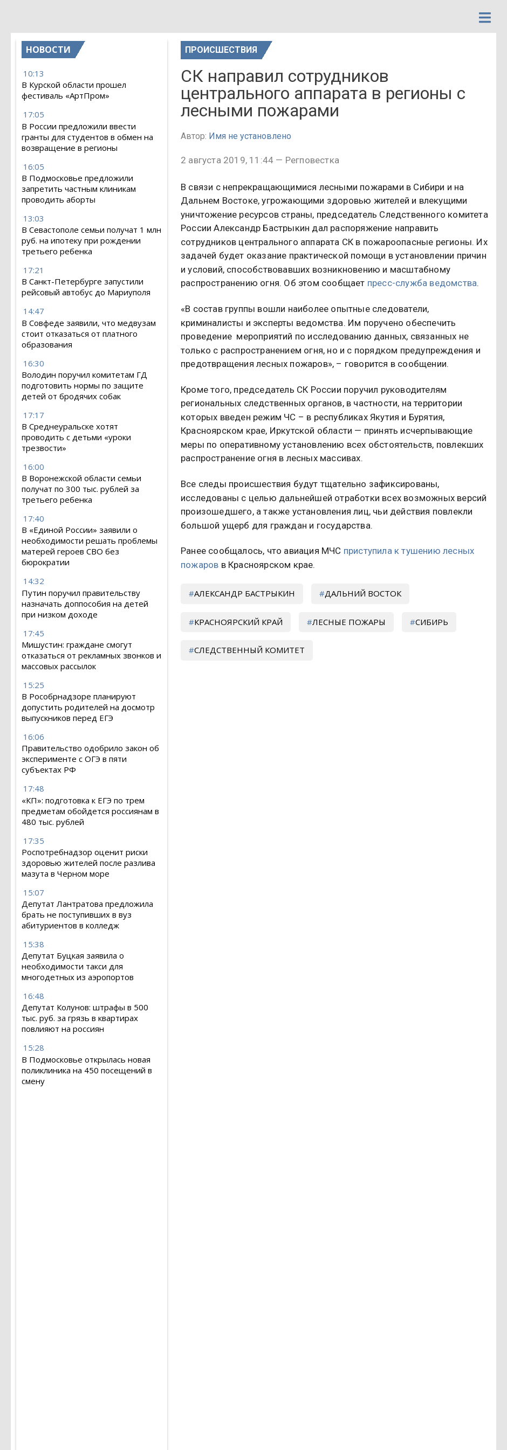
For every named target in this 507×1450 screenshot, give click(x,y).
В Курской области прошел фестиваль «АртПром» (74, 90)
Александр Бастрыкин (244, 593)
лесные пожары (349, 621)
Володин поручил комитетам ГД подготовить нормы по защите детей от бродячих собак (84, 385)
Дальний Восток (363, 593)
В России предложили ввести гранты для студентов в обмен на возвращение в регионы (87, 137)
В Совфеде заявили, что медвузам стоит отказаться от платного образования (89, 333)
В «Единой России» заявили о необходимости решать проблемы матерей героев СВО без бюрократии (89, 545)
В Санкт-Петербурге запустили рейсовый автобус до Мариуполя (86, 286)
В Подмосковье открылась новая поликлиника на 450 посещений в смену (87, 1070)
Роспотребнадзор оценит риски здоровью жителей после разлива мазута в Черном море (88, 863)
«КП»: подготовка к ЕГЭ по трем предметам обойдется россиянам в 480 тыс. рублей (90, 811)
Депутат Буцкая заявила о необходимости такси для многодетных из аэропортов (78, 966)
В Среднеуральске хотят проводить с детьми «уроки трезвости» (76, 437)
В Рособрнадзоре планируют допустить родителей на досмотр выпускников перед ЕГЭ (88, 707)
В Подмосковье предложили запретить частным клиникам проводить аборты (79, 188)
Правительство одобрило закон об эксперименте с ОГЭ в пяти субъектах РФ (90, 759)
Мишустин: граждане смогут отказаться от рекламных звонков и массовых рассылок (91, 655)
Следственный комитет (249, 649)
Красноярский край (238, 621)
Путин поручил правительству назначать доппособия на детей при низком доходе (85, 603)
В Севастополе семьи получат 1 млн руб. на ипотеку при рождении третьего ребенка (91, 240)
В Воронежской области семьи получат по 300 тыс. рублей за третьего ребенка (81, 489)
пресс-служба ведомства (422, 282)
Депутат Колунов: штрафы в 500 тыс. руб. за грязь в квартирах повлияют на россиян (85, 1018)
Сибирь (431, 621)
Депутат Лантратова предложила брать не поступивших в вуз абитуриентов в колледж (87, 914)
